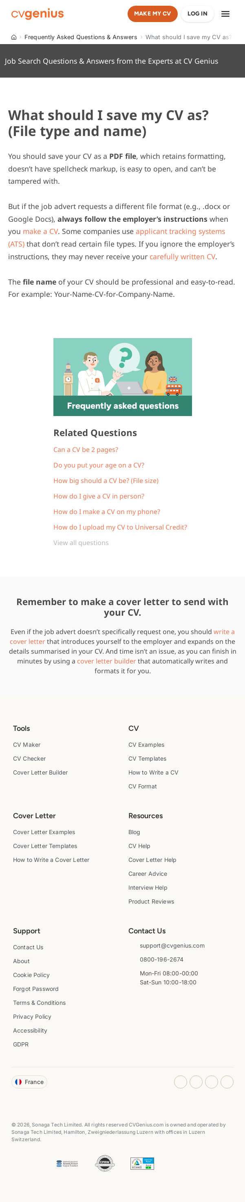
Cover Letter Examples (44, 831)
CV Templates (147, 758)
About (21, 960)
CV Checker (29, 758)
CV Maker (26, 744)
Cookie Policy (31, 974)
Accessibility (30, 1030)
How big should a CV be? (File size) (106, 480)
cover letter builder (106, 661)
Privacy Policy (32, 1016)
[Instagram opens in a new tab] (180, 1081)
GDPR (21, 1044)
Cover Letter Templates (45, 845)
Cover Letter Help (152, 859)
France (29, 1081)
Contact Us (28, 947)
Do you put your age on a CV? (98, 465)
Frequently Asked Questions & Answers (80, 36)
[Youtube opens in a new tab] (211, 1081)
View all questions (81, 542)
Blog (134, 831)
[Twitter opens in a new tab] (227, 1081)
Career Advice (148, 873)
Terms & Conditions (39, 1002)
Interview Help (148, 887)
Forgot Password (36, 988)
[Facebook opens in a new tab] (196, 1081)
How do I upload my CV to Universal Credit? (120, 527)
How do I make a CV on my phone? (106, 511)
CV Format (142, 786)
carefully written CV (182, 256)
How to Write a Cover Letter (51, 859)
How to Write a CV (153, 772)
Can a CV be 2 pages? (85, 449)
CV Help (139, 845)
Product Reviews (151, 901)
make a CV (40, 231)
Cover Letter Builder (40, 772)
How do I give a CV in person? (98, 496)
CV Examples (146, 744)
